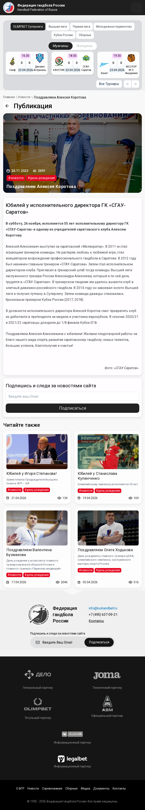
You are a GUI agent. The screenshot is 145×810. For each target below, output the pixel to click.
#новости (15, 178)
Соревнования (52, 788)
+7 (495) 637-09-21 (103, 614)
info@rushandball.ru (103, 608)
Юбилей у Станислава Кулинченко (97, 476)
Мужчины (60, 46)
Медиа (85, 788)
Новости (33, 788)
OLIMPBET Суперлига (28, 26)
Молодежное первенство (114, 26)
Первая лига (81, 26)
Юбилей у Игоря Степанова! (31, 473)
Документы (101, 788)
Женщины (84, 46)
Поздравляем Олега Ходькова (105, 550)
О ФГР (20, 788)
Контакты (96, 621)
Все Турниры (109, 84)
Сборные (85, 35)
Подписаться (72, 408)
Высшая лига (58, 26)
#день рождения (41, 178)
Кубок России (63, 35)
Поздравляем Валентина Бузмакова (29, 552)
